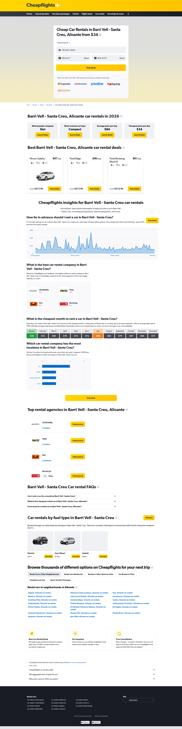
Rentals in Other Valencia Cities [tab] (100, 574)
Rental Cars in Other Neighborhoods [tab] (44, 574)
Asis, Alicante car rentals (123, 593)
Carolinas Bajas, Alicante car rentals (84, 600)
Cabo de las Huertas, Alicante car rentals (86, 596)
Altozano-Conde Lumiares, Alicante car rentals (89, 593)
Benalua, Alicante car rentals (39, 596)
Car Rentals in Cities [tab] (126, 574)
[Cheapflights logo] (41, 5)
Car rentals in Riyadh (33, 706)
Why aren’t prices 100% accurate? (92, 678)
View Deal (48, 556)
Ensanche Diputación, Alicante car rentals (45, 613)
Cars (28, 105)
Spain (42, 105)
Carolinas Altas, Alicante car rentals (42, 600)
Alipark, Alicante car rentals (39, 593)
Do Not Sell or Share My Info (83, 716)
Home (29, 14)
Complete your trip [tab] (37, 580)
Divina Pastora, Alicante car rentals (42, 607)
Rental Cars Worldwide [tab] (73, 574)
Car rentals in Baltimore (58, 700)
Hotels (76, 14)
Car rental (99, 14)
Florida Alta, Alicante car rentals (83, 613)
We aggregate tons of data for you (92, 674)
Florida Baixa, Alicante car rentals (126, 613)
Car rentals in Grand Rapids (35, 703)
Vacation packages (61, 14)
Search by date (42, 14)
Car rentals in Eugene (57, 706)
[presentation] (100, 35)
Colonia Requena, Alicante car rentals (85, 603)
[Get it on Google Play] (85, 722)
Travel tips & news (115, 14)
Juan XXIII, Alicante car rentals (82, 616)
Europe (34, 105)
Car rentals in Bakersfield (35, 709)
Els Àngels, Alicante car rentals (125, 607)
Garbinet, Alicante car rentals (40, 616)
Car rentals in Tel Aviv (82, 703)
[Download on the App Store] (96, 722)
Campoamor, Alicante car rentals (126, 596)
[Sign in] (128, 14)
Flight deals (87, 14)
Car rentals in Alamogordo (35, 700)
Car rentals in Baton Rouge (84, 706)
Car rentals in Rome (82, 700)
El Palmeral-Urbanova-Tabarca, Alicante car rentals (88, 608)
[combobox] (64, 42)
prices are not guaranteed (78, 662)
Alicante (49, 105)
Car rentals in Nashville (58, 703)
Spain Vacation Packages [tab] (60, 580)
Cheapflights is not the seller (92, 669)
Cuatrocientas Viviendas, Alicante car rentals (131, 603)
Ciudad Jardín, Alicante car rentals (42, 603)
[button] (70, 58)
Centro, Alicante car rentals (124, 600)
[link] (42, 134)
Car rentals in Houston (58, 709)
